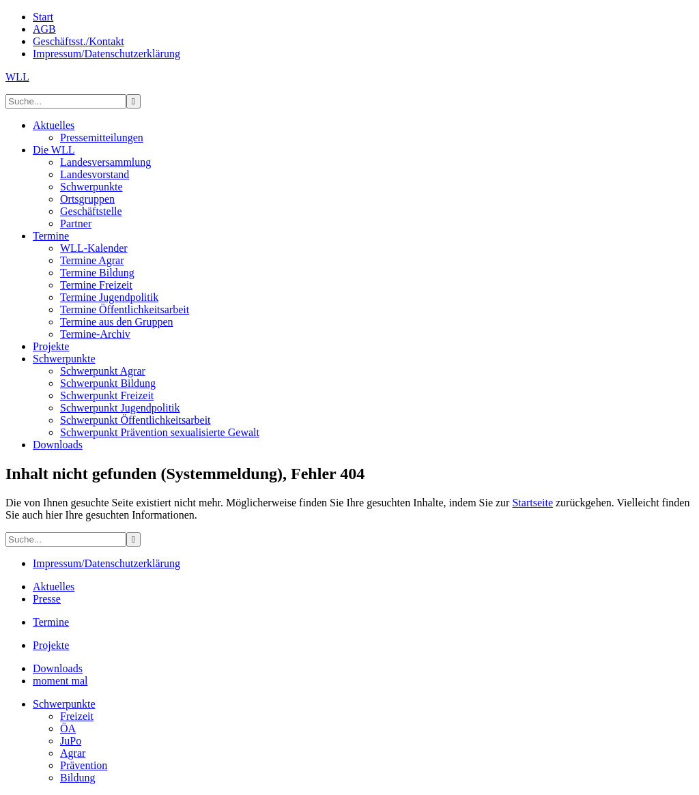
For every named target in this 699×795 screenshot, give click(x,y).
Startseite (532, 502)
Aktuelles (53, 586)
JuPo (70, 741)
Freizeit (77, 716)
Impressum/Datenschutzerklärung (106, 563)
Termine (51, 622)
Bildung (78, 777)
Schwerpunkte (64, 704)
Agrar (72, 753)
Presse (47, 599)
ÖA (68, 728)
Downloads (58, 668)
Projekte (51, 645)
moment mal (60, 680)
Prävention (83, 765)
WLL (17, 77)
